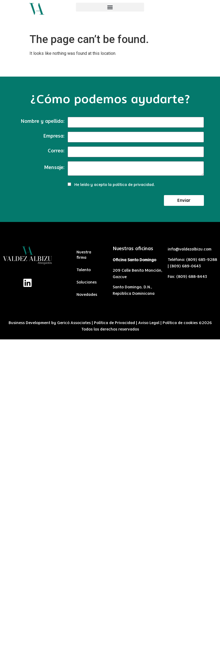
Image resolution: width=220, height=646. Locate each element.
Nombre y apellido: (42, 121)
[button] (110, 7)
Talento (83, 270)
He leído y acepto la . (114, 185)
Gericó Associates (74, 323)
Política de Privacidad (114, 323)
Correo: (56, 151)
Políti (167, 323)
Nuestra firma (83, 255)
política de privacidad (133, 185)
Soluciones (86, 282)
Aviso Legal (148, 323)
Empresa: (53, 136)
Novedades (86, 295)
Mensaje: (54, 167)
